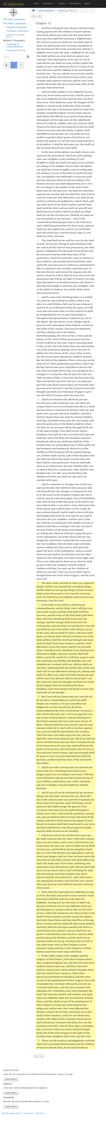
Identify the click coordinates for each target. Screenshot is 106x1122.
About (87, 3)
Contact (61, 3)
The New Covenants (14, 23)
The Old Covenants (14, 19)
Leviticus (62, 10)
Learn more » (11, 1079)
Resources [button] (48, 3)
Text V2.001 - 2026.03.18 (33, 1113)
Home (36, 3)
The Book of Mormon (17, 30)
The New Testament (16, 27)
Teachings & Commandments (14, 45)
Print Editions (75, 3)
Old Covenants (46, 10)
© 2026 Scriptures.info (11, 1113)
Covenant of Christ (15, 50)
